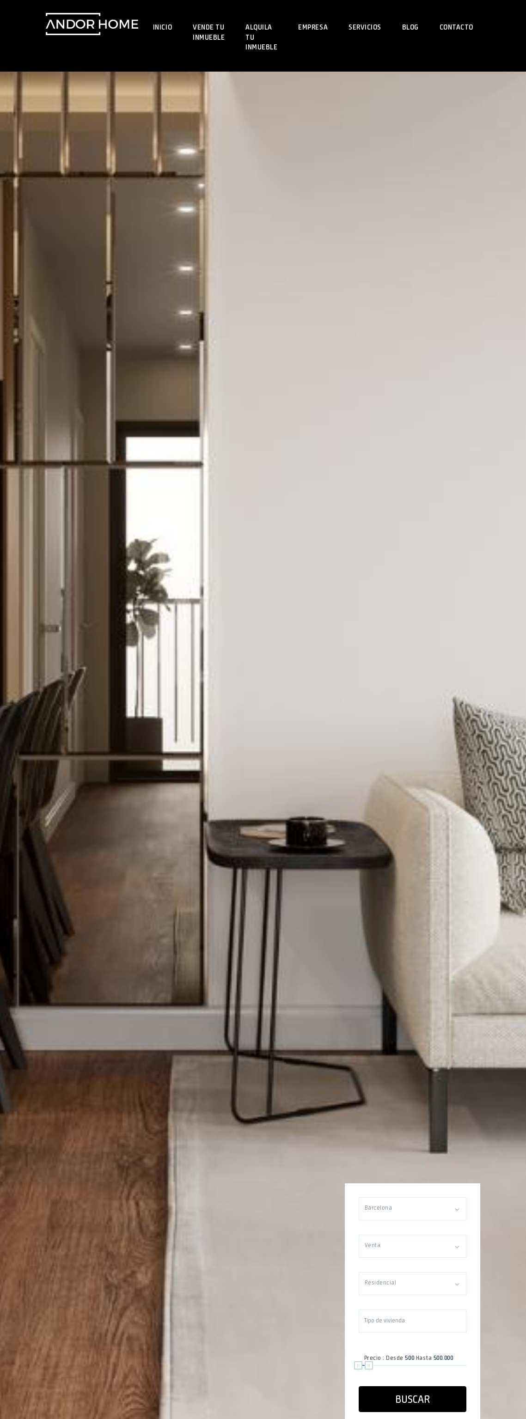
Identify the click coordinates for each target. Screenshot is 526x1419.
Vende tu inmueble (209, 32)
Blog (410, 27)
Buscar (412, 1399)
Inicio (162, 27)
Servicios (365, 27)
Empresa (313, 27)
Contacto (456, 27)
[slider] (358, 1365)
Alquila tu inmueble (261, 37)
